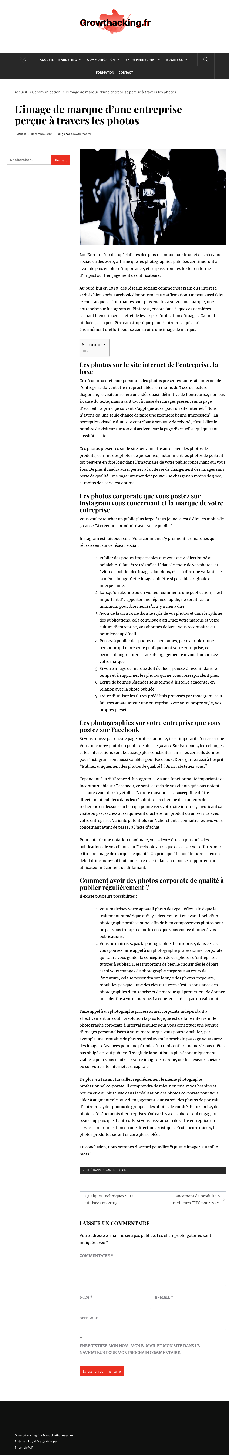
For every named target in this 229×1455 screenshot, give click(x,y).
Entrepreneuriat (143, 60)
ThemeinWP (24, 1447)
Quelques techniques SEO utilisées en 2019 (109, 1199)
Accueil (47, 60)
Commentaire (96, 1255)
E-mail (164, 1297)
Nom (86, 1297)
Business (177, 60)
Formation (105, 72)
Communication (104, 60)
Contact (126, 72)
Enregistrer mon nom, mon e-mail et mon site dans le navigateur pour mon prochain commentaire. (140, 1349)
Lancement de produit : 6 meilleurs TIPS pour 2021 (196, 1199)
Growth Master (81, 134)
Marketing (70, 60)
